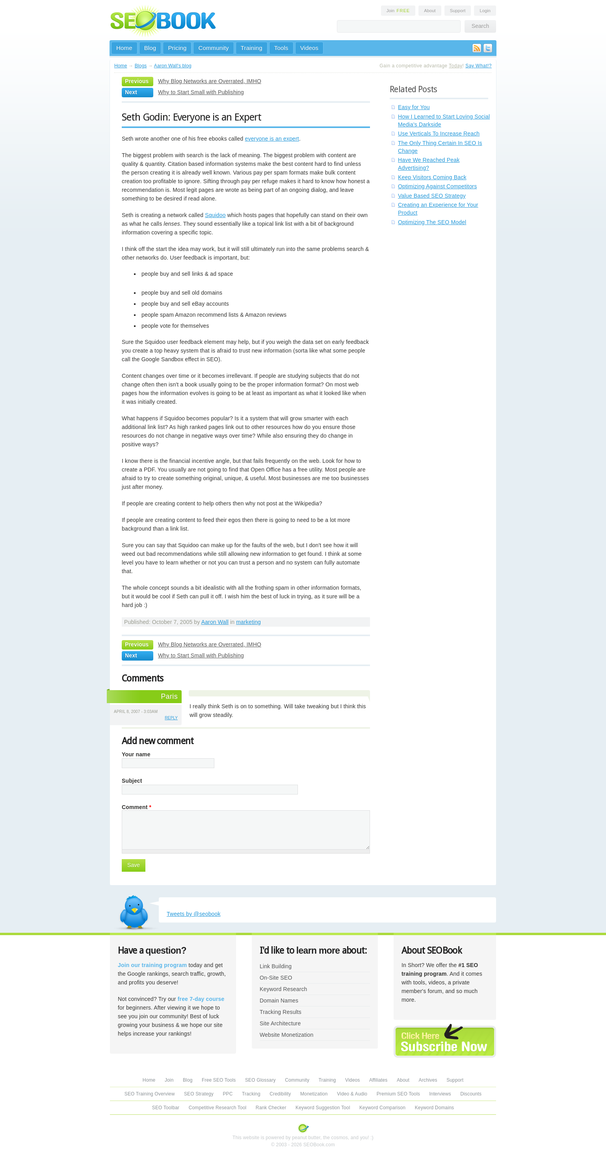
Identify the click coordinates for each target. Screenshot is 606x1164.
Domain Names (279, 1000)
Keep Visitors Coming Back (432, 177)
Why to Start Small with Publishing (201, 92)
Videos (309, 48)
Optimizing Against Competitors (437, 186)
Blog (150, 48)
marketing (248, 622)
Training (251, 48)
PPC (227, 1094)
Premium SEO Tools (398, 1094)
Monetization (314, 1094)
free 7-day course (201, 999)
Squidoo (215, 215)
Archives (428, 1080)
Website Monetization (286, 1035)
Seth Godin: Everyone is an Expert (191, 117)
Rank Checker (271, 1107)
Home (124, 48)
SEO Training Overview (150, 1094)
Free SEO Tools (219, 1080)
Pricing (177, 48)
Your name (136, 754)
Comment (136, 807)
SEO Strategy (199, 1094)
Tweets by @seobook (194, 914)
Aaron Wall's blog (172, 66)
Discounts (470, 1094)
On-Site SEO (276, 978)
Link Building (276, 966)
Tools (281, 48)
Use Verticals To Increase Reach (439, 133)
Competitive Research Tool (218, 1107)
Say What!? (478, 66)
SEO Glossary (260, 1080)
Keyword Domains (434, 1107)
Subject (132, 781)
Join (398, 10)
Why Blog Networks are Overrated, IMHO (209, 81)
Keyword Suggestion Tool (323, 1107)
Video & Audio (352, 1094)
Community (213, 48)
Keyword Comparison (382, 1107)
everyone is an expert (272, 139)
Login (485, 10)
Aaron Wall (215, 622)
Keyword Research (283, 989)
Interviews (440, 1094)
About (429, 10)
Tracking (251, 1094)
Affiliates (378, 1080)
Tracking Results (280, 1012)
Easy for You (414, 107)
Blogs (141, 66)
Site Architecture (280, 1023)
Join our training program (152, 965)
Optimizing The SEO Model (432, 222)
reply (171, 718)
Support (458, 10)
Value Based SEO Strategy (432, 196)
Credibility (280, 1094)
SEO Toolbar (165, 1107)
